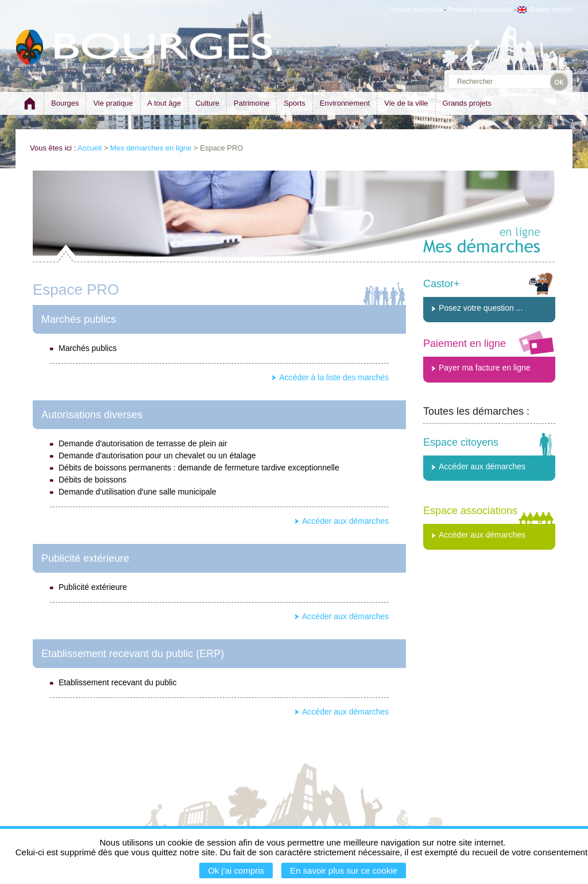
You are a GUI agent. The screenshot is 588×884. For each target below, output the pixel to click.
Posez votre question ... (481, 307)
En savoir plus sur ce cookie (343, 870)
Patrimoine (251, 103)
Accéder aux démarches (345, 521)
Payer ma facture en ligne (485, 367)
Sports (294, 103)
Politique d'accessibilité (480, 9)
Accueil (90, 148)
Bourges (65, 103)
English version (544, 9)
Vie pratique (113, 103)
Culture (207, 103)
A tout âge (164, 103)
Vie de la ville (406, 103)
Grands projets (467, 103)
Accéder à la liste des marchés (334, 377)
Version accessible (416, 9)
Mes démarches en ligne (151, 148)
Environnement (345, 103)
